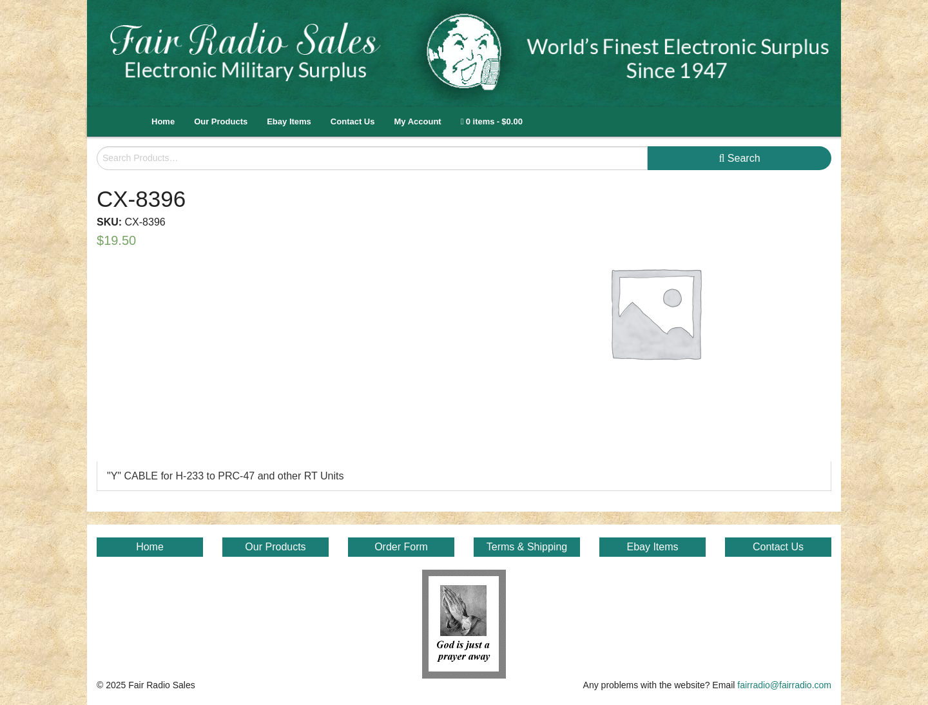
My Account (417, 121)
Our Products (220, 121)
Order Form (401, 546)
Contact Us (353, 121)
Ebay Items (289, 121)
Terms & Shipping (527, 546)
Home (163, 121)
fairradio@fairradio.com (784, 685)
